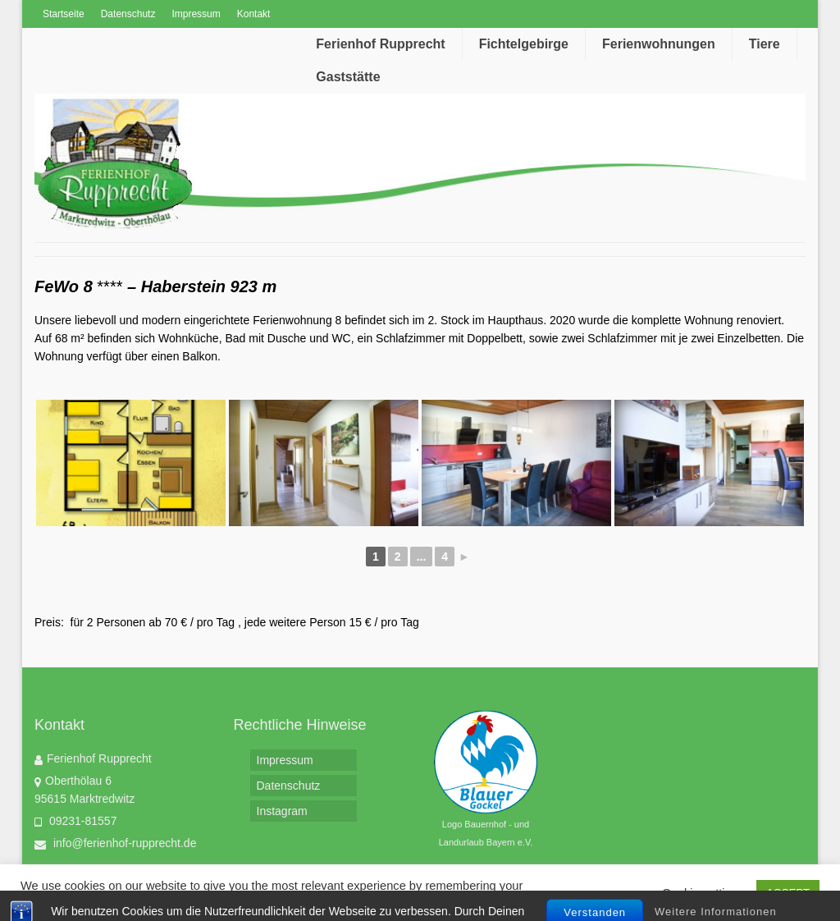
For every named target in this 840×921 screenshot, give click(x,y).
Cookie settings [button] (703, 893)
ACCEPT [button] (788, 893)
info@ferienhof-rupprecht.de (115, 843)
